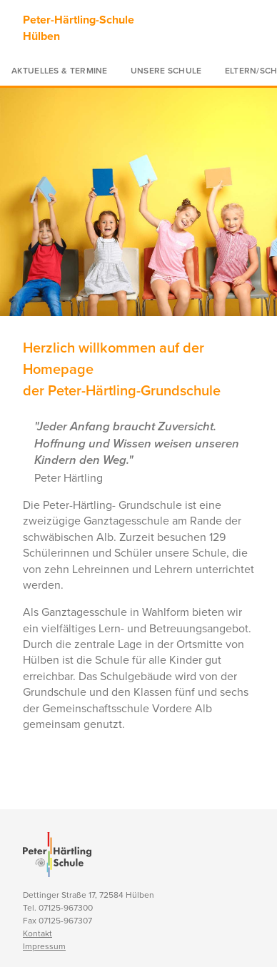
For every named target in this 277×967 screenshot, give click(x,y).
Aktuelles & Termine (59, 70)
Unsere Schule (166, 70)
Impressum (44, 946)
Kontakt (37, 933)
